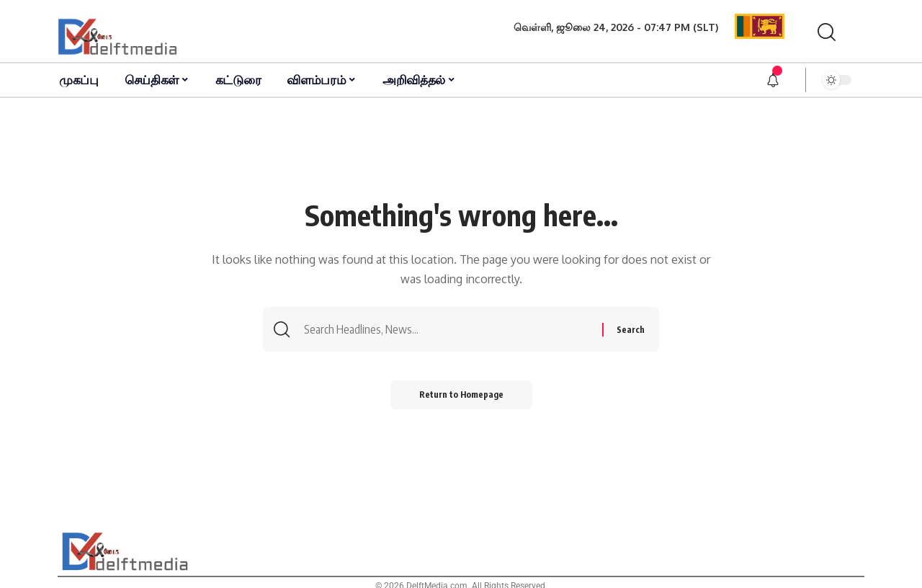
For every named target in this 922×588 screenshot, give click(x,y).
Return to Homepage (461, 394)
